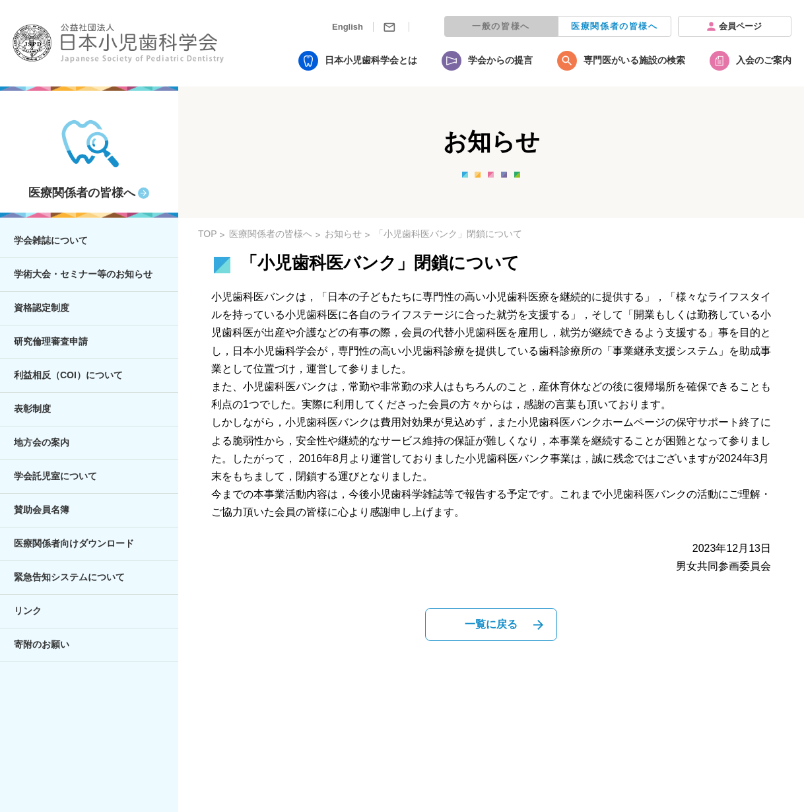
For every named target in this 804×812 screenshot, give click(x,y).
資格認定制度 (41, 307)
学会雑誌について (51, 240)
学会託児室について (55, 476)
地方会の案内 (41, 442)
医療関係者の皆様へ (614, 26)
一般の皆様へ (501, 26)
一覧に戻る (491, 624)
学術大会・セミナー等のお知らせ (83, 274)
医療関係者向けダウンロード (74, 543)
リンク (28, 610)
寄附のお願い (41, 644)
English (347, 27)
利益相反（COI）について (68, 375)
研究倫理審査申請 (51, 341)
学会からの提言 (500, 60)
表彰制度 (32, 408)
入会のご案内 (763, 60)
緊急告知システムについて (69, 577)
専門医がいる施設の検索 (634, 60)
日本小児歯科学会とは (371, 60)
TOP (207, 233)
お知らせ (343, 233)
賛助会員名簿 (41, 509)
